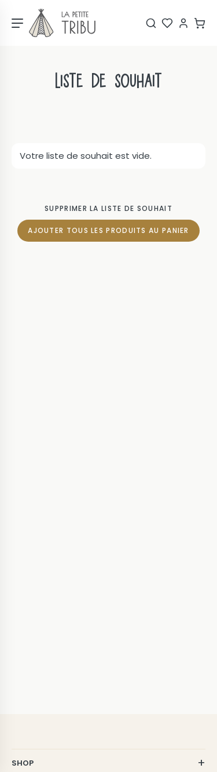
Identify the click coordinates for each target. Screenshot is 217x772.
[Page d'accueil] (62, 23)
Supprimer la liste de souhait (108, 208)
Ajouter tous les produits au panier (108, 230)
